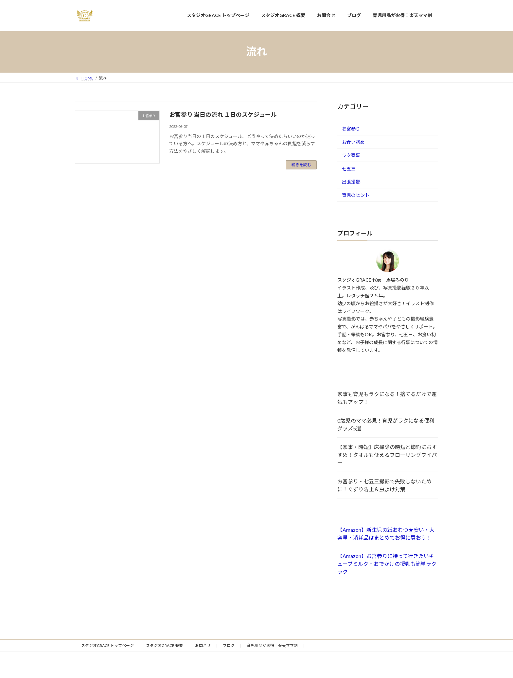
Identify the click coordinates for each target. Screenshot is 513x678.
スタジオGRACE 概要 (164, 645)
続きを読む (301, 164)
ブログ (229, 645)
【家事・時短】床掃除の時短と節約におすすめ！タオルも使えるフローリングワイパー (387, 455)
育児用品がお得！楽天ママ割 (272, 645)
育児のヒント (355, 195)
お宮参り (351, 128)
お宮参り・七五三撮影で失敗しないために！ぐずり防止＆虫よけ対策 (384, 485)
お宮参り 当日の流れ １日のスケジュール (223, 114)
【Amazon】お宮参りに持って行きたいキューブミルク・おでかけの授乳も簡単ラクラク (386, 564)
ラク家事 (351, 155)
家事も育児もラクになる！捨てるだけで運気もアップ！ (387, 398)
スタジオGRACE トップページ (107, 645)
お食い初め (353, 142)
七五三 (349, 168)
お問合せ (203, 645)
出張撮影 (351, 181)
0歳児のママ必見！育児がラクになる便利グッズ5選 (385, 424)
